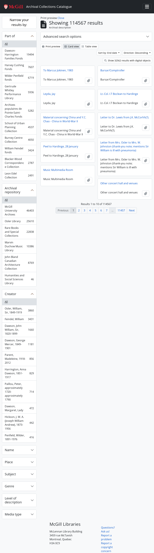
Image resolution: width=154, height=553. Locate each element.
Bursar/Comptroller (112, 70)
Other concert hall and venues (119, 183)
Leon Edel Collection (19, 175)
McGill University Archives (19, 210)
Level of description (13, 500)
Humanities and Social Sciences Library (19, 279)
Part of (10, 36)
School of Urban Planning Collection (19, 127)
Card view (71, 46)
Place (9, 462)
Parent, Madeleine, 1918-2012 (19, 358)
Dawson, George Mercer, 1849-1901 (19, 344)
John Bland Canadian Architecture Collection (19, 262)
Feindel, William (19, 320)
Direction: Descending (136, 52)
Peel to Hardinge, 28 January (60, 146)
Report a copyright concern (107, 547)
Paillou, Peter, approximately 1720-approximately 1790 (19, 391)
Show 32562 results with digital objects (127, 60)
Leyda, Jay (49, 94)
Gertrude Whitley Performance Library (19, 92)
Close (61, 18)
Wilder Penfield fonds (19, 77)
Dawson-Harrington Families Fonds (19, 54)
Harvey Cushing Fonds (19, 67)
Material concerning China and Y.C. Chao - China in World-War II (64, 119)
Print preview (51, 46)
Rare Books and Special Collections (19, 231)
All (6, 44)
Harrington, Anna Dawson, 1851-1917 (19, 373)
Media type (13, 514)
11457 (121, 210)
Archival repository (12, 190)
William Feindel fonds (19, 150)
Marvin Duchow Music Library (19, 246)
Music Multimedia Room (58, 170)
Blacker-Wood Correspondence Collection (19, 163)
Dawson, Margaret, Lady (19, 408)
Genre (9, 486)
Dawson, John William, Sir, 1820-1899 (19, 329)
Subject (10, 474)
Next (132, 210)
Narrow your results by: (19, 22)
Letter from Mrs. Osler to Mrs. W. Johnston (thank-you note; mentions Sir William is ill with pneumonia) (124, 146)
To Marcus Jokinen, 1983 (58, 70)
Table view (89, 46)
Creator (10, 294)
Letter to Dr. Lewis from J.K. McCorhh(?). (124, 117)
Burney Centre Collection (19, 139)
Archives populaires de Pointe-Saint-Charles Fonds (19, 110)
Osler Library (19, 222)
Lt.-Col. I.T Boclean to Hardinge (119, 94)
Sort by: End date (108, 52)
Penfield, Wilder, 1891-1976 (19, 437)
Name (9, 450)
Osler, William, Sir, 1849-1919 (19, 310)
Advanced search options (62, 36)
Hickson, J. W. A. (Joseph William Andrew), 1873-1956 (19, 422)
